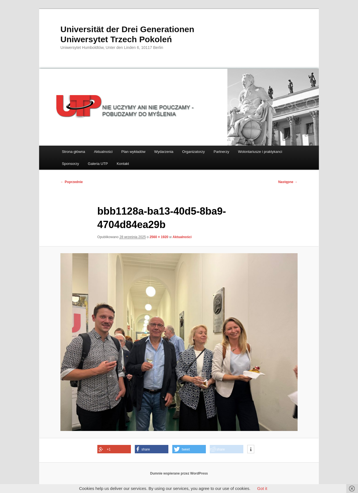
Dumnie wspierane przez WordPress (179, 473)
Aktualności (103, 152)
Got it (262, 488)
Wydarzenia (163, 152)
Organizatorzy (193, 152)
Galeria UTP (98, 164)
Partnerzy (221, 152)
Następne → (288, 182)
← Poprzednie (71, 182)
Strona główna (73, 152)
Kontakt (123, 164)
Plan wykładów (133, 152)
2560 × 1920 (159, 237)
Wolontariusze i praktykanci (260, 152)
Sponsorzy (70, 164)
